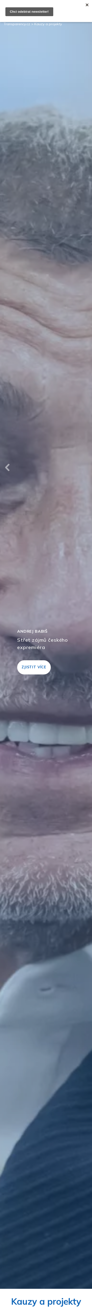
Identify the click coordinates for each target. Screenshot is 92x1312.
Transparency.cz (17, 24)
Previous (7, 467)
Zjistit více (34, 667)
